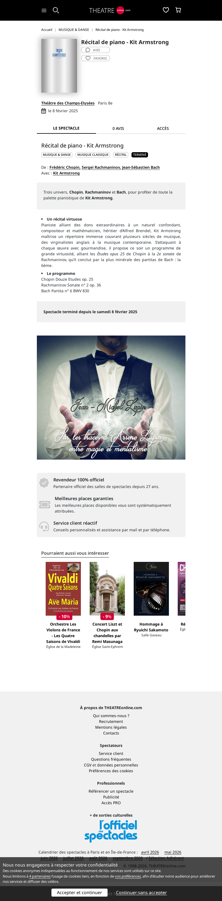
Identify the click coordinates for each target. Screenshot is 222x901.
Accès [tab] (163, 128)
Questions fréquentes (111, 778)
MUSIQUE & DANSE (57, 154)
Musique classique (92, 154)
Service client (111, 772)
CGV (87, 784)
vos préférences (128, 876)
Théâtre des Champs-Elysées (68, 103)
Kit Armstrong (66, 173)
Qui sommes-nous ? (111, 734)
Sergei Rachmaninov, (101, 167)
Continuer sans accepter (141, 892)
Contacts (111, 752)
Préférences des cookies (111, 789)
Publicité (111, 816)
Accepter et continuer (79, 892)
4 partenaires (40, 876)
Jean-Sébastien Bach (141, 167)
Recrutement (111, 740)
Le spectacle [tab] (66, 128)
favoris (96, 58)
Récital (121, 154)
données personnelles (117, 784)
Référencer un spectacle (111, 810)
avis (93, 50)
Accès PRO (111, 821)
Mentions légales (111, 746)
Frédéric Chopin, (65, 167)
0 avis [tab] (118, 128)
